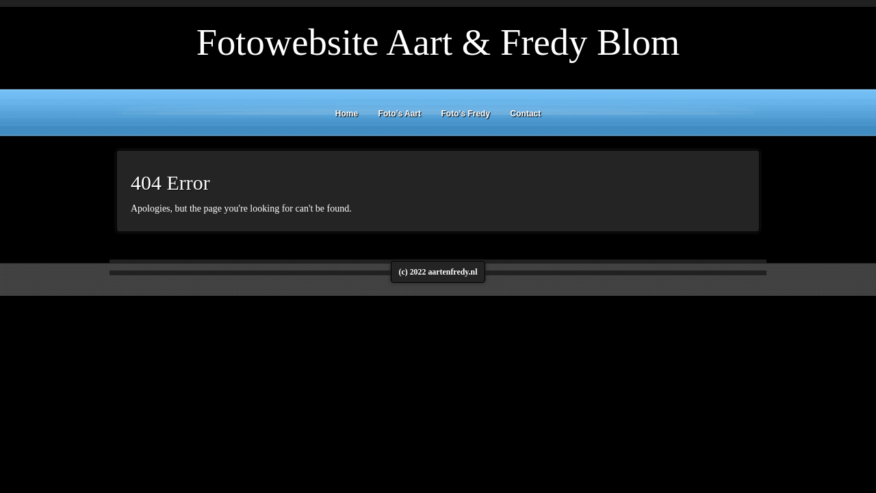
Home (346, 113)
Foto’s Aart (399, 113)
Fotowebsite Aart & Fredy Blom (438, 42)
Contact (526, 113)
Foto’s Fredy (466, 113)
